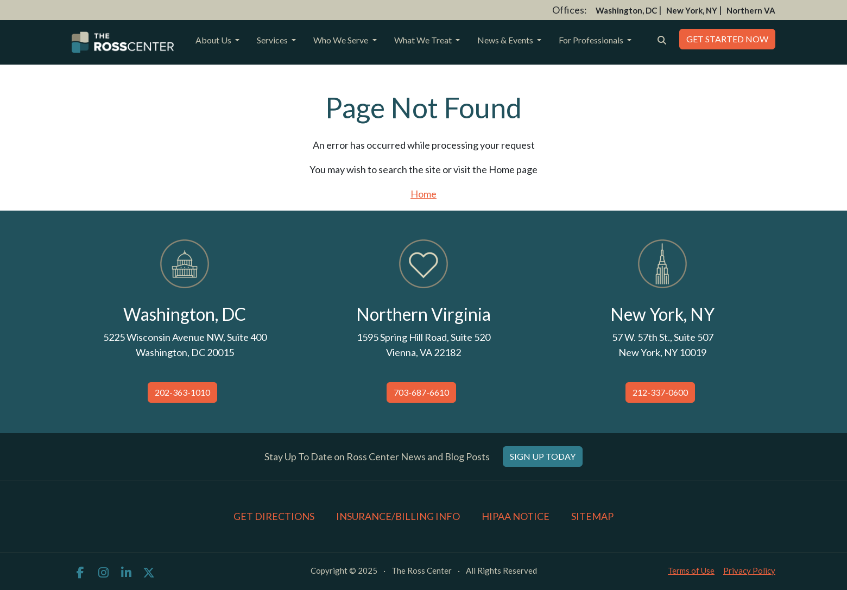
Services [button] (273, 40)
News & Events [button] (506, 40)
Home (423, 194)
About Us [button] (214, 40)
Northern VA (750, 10)
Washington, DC (626, 10)
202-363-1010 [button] (182, 392)
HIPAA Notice (515, 516)
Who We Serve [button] (341, 40)
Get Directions (273, 516)
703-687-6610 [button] (421, 392)
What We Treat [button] (423, 40)
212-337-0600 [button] (660, 392)
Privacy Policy (749, 570)
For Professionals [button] (592, 40)
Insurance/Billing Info (398, 516)
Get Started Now (727, 39)
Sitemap (592, 516)
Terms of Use (691, 570)
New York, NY (691, 10)
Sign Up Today (543, 456)
